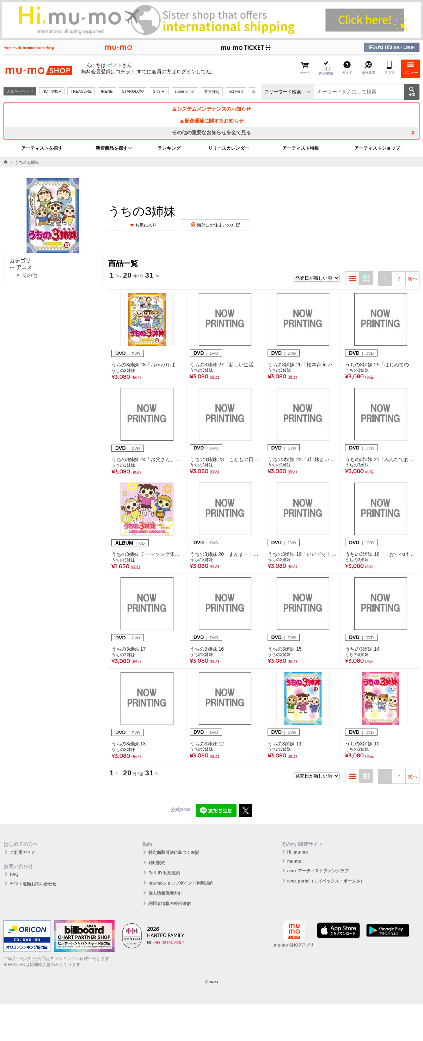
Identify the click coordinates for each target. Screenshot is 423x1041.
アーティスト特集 (300, 148)
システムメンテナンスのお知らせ (211, 109)
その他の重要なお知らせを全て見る (211, 132)
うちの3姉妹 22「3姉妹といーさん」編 (303, 459)
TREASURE (81, 91)
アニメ (21, 267)
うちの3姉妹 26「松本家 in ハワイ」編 (303, 364)
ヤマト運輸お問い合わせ (33, 883)
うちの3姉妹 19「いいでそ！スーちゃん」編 (303, 554)
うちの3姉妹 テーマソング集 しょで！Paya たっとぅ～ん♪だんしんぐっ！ (147, 554)
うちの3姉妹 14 (362, 649)
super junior (185, 91)
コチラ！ (125, 71)
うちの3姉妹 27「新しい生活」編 (225, 364)
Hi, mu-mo (297, 852)
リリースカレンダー (228, 148)
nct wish (236, 91)
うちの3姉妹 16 (207, 649)
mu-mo (294, 861)
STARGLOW (133, 91)
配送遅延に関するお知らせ (211, 121)
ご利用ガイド (22, 852)
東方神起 (212, 91)
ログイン (186, 71)
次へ (412, 278)
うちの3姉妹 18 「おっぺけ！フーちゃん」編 (380, 554)
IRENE (107, 91)
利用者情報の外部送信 (169, 903)
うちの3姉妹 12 (207, 743)
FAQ (14, 874)
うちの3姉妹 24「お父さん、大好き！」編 (147, 459)
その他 (29, 275)
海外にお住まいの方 (218, 225)
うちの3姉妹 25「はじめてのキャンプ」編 (380, 364)
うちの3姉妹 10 (362, 743)
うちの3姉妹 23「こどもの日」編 (225, 459)
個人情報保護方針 (165, 893)
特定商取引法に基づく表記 (173, 852)
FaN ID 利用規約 (164, 872)
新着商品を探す (112, 148)
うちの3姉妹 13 (128, 743)
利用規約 (156, 862)
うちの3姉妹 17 (128, 649)
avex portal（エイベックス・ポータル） (325, 881)
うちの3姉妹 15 (285, 649)
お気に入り (146, 225)
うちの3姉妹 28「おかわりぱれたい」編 (147, 364)
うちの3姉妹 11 (285, 743)
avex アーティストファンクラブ (318, 870)
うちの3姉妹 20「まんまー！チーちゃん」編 (225, 554)
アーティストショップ (377, 148)
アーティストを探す (41, 148)
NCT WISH (51, 91)
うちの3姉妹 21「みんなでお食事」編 (380, 459)
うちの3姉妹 (123, 370)
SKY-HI (159, 91)
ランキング (169, 148)
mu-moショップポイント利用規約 (180, 883)
